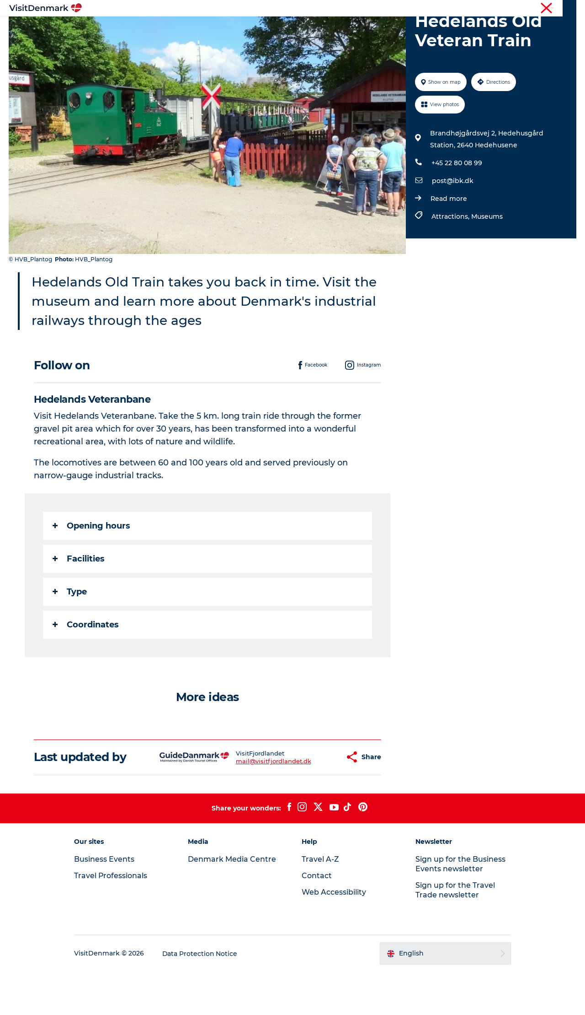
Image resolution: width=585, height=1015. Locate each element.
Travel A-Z (320, 902)
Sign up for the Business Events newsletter (459, 907)
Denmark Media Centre (233, 902)
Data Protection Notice (203, 997)
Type (70, 635)
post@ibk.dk (452, 224)
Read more (449, 242)
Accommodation (326, 29)
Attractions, (451, 260)
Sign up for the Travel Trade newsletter (454, 933)
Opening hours (91, 569)
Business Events (499, 8)
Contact (565, 8)
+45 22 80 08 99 (456, 206)
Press (538, 8)
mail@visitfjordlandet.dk (250, 804)
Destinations (204, 29)
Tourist (397, 8)
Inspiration (150, 29)
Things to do (261, 29)
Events (442, 29)
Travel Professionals (442, 8)
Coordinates (86, 668)
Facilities (79, 602)
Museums (487, 260)
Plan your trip (393, 29)
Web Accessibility (334, 935)
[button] (315, 800)
